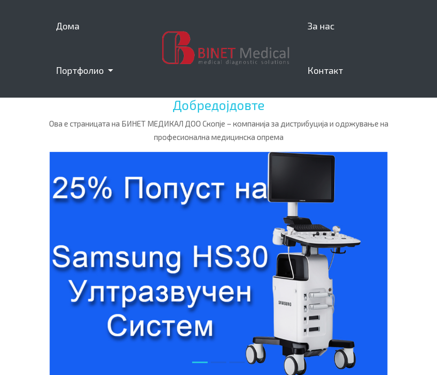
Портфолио (81, 70)
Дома (68, 26)
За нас (321, 26)
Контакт (325, 70)
